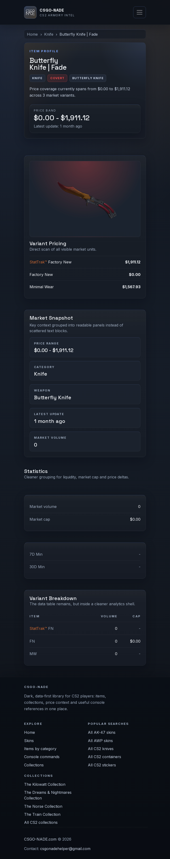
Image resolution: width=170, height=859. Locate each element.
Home (32, 34)
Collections (34, 765)
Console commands (42, 756)
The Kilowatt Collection (44, 784)
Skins (29, 740)
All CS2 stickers (102, 765)
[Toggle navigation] (139, 12)
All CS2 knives (101, 748)
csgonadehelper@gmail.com (65, 848)
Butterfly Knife (52, 397)
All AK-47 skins (101, 732)
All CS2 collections (41, 822)
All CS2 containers (104, 756)
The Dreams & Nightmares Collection (48, 795)
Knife (48, 34)
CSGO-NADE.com (40, 839)
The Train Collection (42, 814)
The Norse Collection (43, 806)
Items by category (40, 748)
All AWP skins (100, 740)
